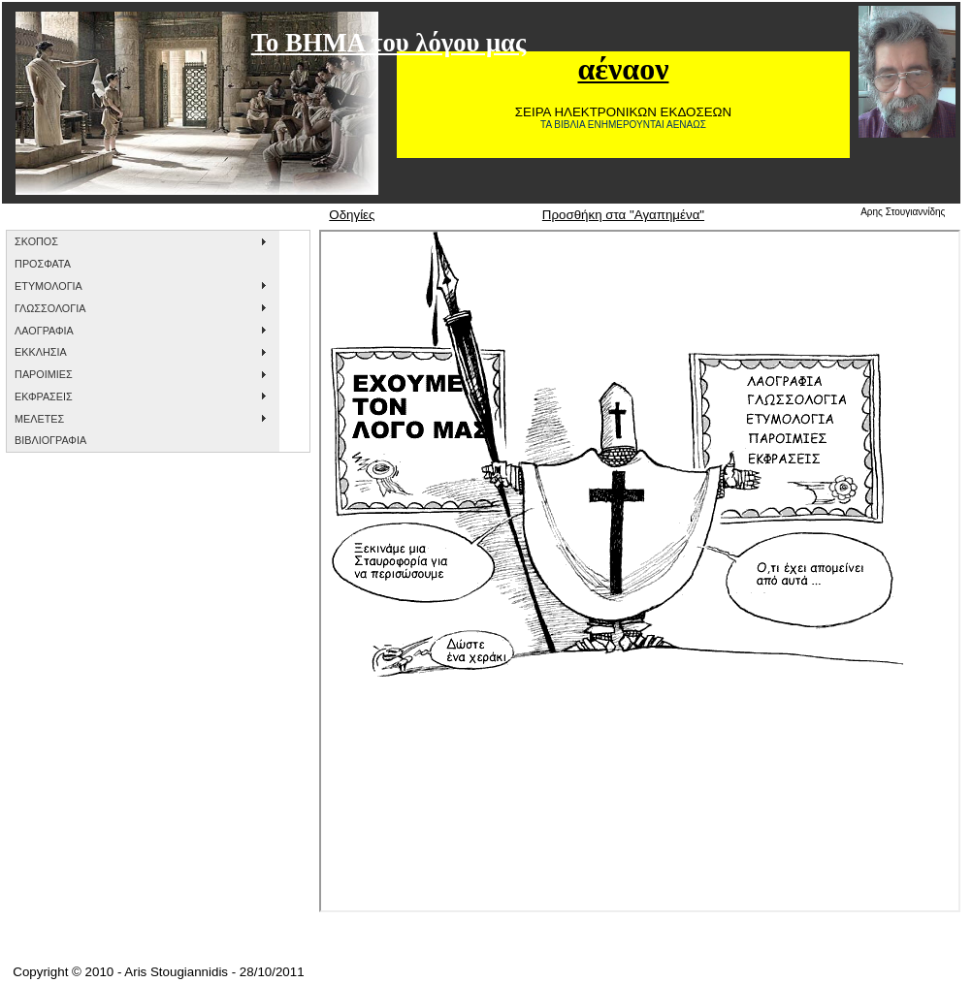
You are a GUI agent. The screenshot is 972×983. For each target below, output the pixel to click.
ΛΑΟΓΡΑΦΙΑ (44, 330)
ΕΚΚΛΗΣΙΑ (41, 352)
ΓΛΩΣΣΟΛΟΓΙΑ (50, 308)
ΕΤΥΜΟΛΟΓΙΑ (48, 286)
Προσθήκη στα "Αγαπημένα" (623, 214)
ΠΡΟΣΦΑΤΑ (43, 264)
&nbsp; (639, 571)
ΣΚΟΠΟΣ (36, 241)
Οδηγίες (351, 214)
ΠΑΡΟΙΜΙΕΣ (43, 374)
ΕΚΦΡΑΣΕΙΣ (44, 396)
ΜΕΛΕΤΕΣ (39, 419)
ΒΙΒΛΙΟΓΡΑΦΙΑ (50, 440)
